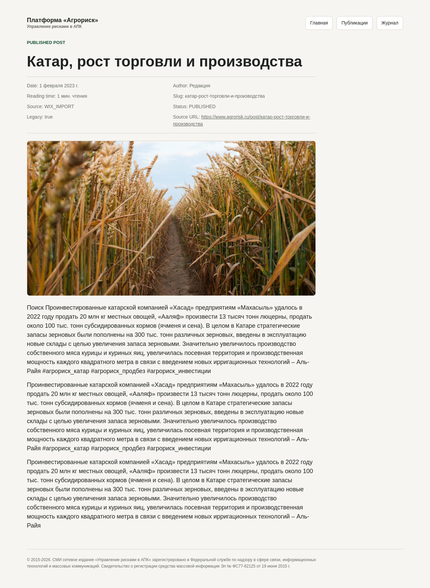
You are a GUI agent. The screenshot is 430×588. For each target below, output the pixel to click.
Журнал (389, 23)
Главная (319, 23)
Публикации (354, 23)
